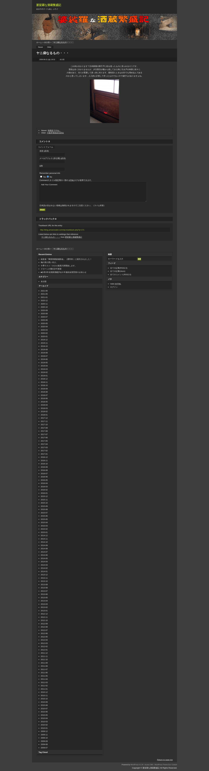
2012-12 (44, 614)
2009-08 (44, 744)
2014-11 (44, 539)
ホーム (39, 42)
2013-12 (44, 575)
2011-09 (44, 663)
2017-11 (44, 421)
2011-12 (44, 653)
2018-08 (44, 392)
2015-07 (44, 513)
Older (49, 47)
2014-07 (44, 552)
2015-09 (44, 506)
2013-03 (44, 604)
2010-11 (44, 695)
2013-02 (44, 607)
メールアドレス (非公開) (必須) (52, 158)
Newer (40, 47)
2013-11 (44, 578)
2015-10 (44, 503)
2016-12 (44, 457)
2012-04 (44, 640)
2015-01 (44, 532)
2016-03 (44, 487)
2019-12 (44, 340)
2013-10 (44, 581)
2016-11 (44, 460)
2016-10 (44, 464)
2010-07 (44, 708)
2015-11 (44, 500)
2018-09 (44, 389)
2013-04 (44, 601)
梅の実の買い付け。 (49, 262)
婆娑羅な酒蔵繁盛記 (48, 5)
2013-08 (44, 588)
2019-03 (44, 369)
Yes (44, 177)
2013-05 (44, 597)
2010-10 (44, 699)
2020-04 (44, 327)
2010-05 (44, 715)
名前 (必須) (44, 151)
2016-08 (44, 470)
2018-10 (44, 385)
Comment (66, 180)
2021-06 (44, 291)
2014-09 (44, 545)
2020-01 (44, 336)
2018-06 (44, 398)
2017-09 (44, 428)
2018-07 (44, 395)
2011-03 (44, 682)
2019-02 (44, 372)
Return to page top (165, 760)
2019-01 (44, 376)
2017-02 (44, 451)
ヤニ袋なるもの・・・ (50, 237)
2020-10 (44, 307)
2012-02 (44, 646)
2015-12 (44, 496)
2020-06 (44, 320)
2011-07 (44, 669)
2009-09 (44, 741)
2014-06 (44, 555)
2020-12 (44, 300)
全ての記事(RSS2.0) (118, 268)
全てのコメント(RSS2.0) (120, 274)
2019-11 (44, 343)
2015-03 (44, 526)
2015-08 (44, 509)
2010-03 (44, 722)
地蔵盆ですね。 (54, 130)
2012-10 (44, 620)
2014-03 (44, 565)
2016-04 (44, 483)
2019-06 (44, 359)
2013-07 (44, 591)
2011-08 (44, 666)
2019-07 (44, 356)
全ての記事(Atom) (117, 271)
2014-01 (44, 571)
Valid (115, 284)
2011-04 (44, 679)
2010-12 (44, 692)
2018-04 (44, 405)
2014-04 (44, 562)
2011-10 (44, 659)
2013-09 (44, 584)
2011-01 (44, 689)
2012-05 (44, 637)
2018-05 (44, 402)
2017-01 (44, 454)
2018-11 (44, 382)
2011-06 (44, 672)
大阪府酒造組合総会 (55, 133)
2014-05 (44, 558)
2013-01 (44, 611)
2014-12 (44, 535)
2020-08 (44, 313)
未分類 (47, 42)
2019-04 (44, 366)
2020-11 (44, 304)
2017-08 (44, 431)
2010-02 (44, 725)
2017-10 (44, 424)
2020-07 (44, 317)
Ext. (169, 764)
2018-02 (44, 411)
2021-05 (44, 294)
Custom (174, 764)
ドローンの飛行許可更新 (51, 269)
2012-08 (44, 627)
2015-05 (44, 519)
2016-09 (44, 467)
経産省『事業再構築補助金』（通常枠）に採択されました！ (66, 259)
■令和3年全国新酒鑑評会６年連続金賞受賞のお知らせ (63, 272)
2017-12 (44, 418)
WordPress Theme (161, 764)
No (51, 177)
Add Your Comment (93, 192)
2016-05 (44, 480)
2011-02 (44, 686)
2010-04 (44, 718)
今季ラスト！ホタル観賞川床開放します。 (59, 266)
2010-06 (44, 712)
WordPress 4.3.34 (136, 764)
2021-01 (44, 297)
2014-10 (44, 542)
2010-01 (44, 728)
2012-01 (44, 650)
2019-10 (44, 346)
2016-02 (44, 490)
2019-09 (44, 349)
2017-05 (44, 441)
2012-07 (44, 630)
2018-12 (44, 379)
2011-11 (44, 656)
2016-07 (44, 473)
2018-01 (44, 415)
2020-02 (44, 333)
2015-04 (44, 522)
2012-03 (44, 643)
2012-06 (44, 633)
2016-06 (44, 477)
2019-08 (44, 353)
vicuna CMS (149, 764)
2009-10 (44, 738)
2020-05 (44, 323)
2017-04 (44, 444)
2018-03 (44, 408)
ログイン (114, 287)
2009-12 (44, 731)
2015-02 (44, 529)
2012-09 (44, 624)
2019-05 (44, 362)
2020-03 (44, 330)
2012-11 (44, 617)
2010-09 (44, 702)
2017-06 (44, 437)
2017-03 (44, 447)
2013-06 (44, 594)
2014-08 (44, 548)
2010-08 (44, 705)
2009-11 (44, 735)
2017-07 (44, 434)
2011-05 (44, 676)
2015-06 (44, 516)
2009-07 (44, 748)
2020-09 (44, 310)
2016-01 (44, 493)
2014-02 (44, 568)
